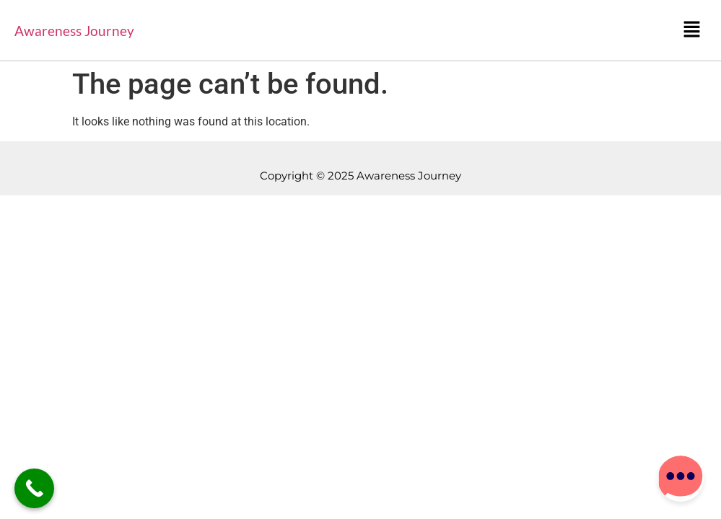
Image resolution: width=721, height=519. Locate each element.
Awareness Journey (74, 30)
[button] (692, 30)
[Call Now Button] (34, 488)
